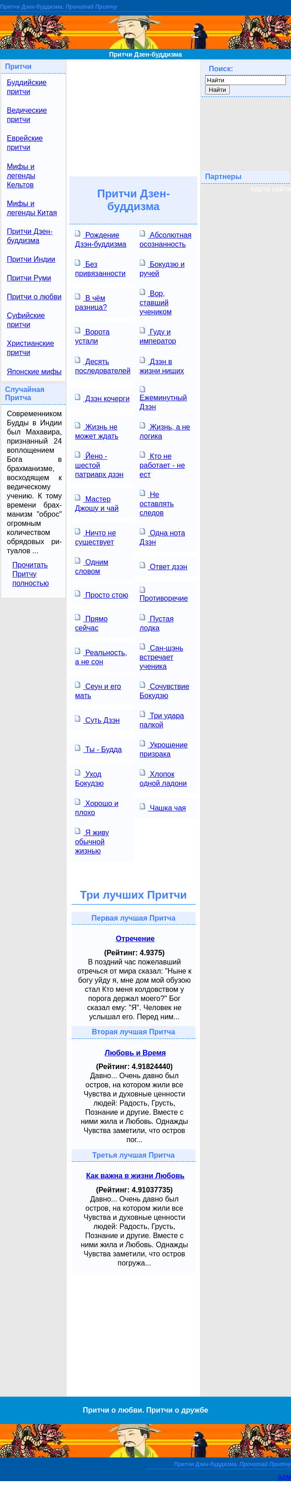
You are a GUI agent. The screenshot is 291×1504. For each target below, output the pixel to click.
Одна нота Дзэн (162, 536)
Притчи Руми (29, 278)
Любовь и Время (135, 1053)
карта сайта (271, 189)
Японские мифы (34, 372)
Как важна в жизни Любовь (135, 1176)
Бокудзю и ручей (162, 268)
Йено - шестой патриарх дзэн (99, 464)
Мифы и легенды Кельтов (21, 176)
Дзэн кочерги (102, 397)
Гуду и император (158, 335)
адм (284, 1477)
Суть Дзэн (97, 719)
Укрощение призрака (164, 748)
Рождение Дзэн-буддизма (100, 238)
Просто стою (101, 594)
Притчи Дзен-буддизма (145, 54)
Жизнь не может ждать (96, 430)
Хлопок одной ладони (163, 777)
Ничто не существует (95, 536)
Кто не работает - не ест (162, 464)
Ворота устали (92, 335)
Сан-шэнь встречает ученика (161, 656)
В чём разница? (91, 301)
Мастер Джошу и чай (96, 502)
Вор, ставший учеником (156, 302)
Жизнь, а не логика (165, 430)
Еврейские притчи (25, 142)
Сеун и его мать (98, 690)
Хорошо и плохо (96, 807)
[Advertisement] (133, 116)
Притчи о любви (34, 297)
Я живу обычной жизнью (92, 841)
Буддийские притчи (27, 87)
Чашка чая (163, 807)
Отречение (135, 939)
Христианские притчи (30, 347)
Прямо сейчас (91, 622)
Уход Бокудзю (89, 777)
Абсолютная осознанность (166, 238)
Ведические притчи (27, 114)
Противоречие (164, 594)
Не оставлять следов (157, 503)
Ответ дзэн (163, 566)
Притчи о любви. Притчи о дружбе (145, 1410)
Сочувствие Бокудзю (165, 690)
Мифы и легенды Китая (32, 208)
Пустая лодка (157, 622)
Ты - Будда (98, 748)
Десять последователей (102, 365)
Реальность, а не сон (101, 656)
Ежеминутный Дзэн (163, 398)
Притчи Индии (31, 259)
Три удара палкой (162, 719)
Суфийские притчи (26, 320)
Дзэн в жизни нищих (162, 365)
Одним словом (91, 565)
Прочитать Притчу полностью (30, 574)
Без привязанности (100, 268)
